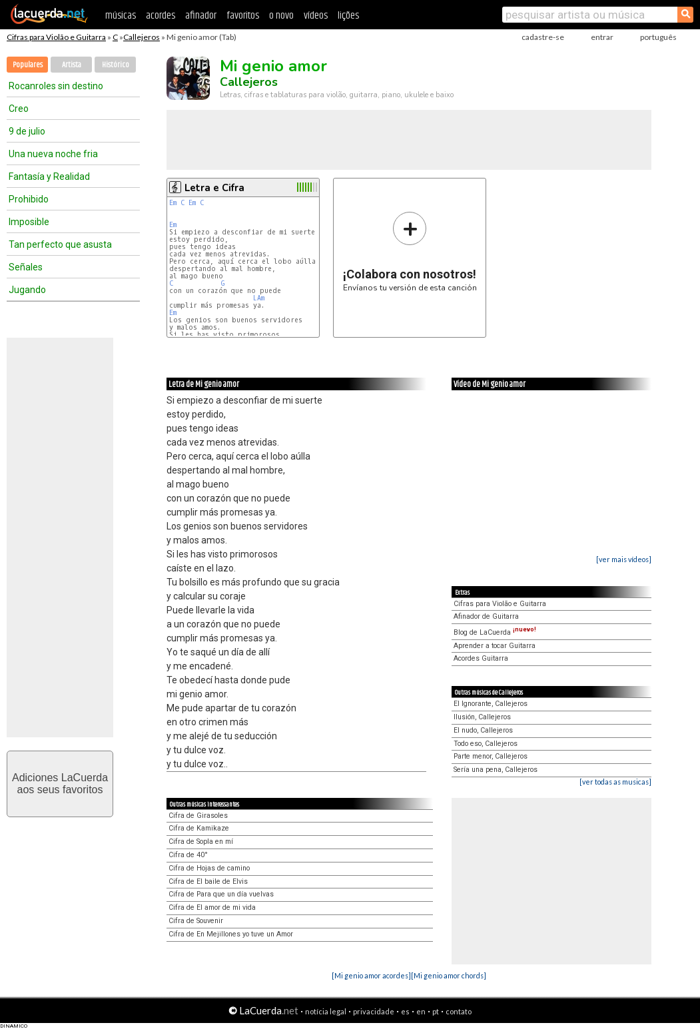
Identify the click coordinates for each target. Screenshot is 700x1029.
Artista (71, 65)
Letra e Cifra (214, 187)
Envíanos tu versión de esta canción (410, 251)
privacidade (373, 1011)
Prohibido (29, 199)
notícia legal (325, 1011)
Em (172, 202)
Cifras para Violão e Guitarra (56, 37)
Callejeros (141, 37)
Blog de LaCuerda (495, 632)
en (421, 1011)
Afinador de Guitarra (486, 616)
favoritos (242, 15)
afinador (200, 15)
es (405, 1011)
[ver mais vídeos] (623, 559)
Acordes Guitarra (481, 658)
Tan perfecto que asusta (60, 244)
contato (459, 1011)
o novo (281, 15)
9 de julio (27, 131)
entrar (602, 37)
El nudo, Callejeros (483, 730)
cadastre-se (543, 37)
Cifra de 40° (188, 855)
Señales (26, 267)
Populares (28, 65)
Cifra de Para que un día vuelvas (221, 894)
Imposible (29, 221)
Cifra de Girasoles (198, 815)
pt (435, 1011)
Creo (19, 108)
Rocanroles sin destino (56, 86)
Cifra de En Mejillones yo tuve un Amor (231, 934)
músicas (120, 15)
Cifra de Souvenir (196, 920)
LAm (258, 298)
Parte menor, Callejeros (490, 756)
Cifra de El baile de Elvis (208, 881)
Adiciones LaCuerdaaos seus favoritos (60, 783)
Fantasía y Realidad (49, 176)
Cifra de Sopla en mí (201, 841)
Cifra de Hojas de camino (209, 868)
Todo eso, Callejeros (486, 743)
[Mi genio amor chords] (448, 975)
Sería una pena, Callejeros (495, 769)
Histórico (115, 65)
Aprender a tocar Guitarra (494, 645)
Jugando (27, 289)
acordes (160, 15)
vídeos (316, 15)
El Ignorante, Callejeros (490, 703)
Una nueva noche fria (53, 154)
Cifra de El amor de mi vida (212, 907)
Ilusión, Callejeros (482, 717)
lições (348, 15)
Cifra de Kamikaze (199, 828)
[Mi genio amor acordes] (371, 975)
